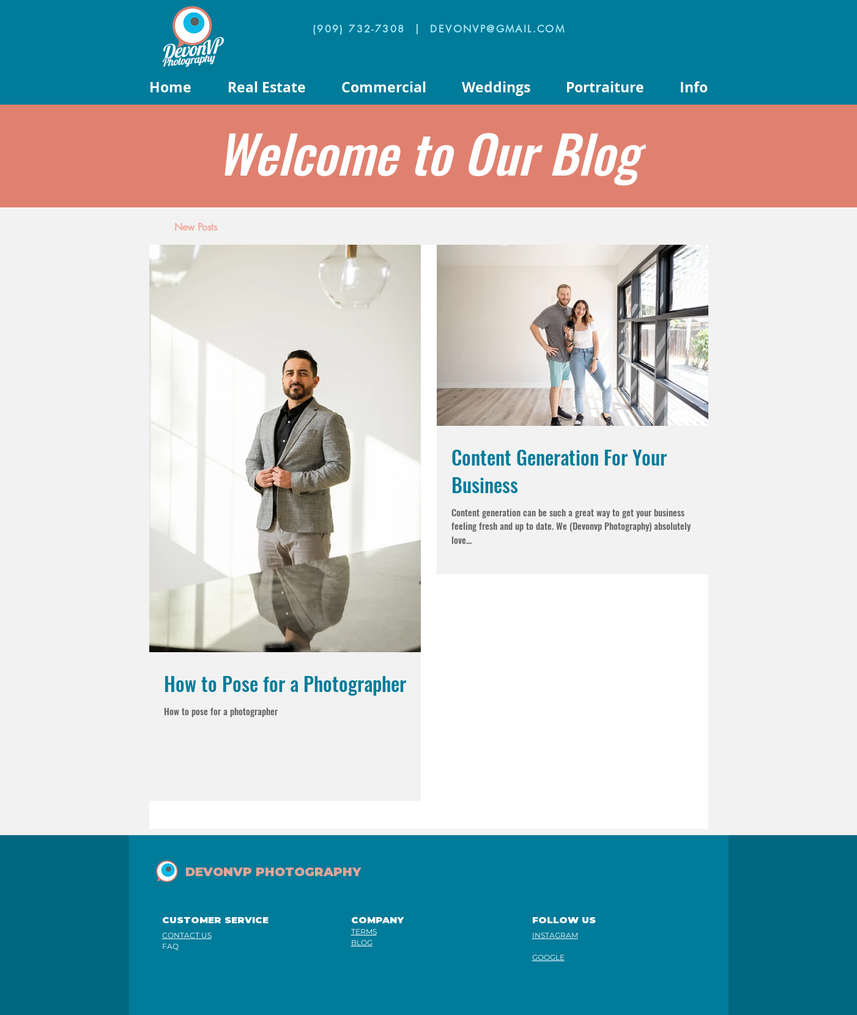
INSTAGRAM (555, 935)
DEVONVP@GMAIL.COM (497, 29)
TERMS (364, 931)
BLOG (362, 942)
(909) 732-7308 (359, 29)
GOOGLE (548, 957)
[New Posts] (196, 227)
